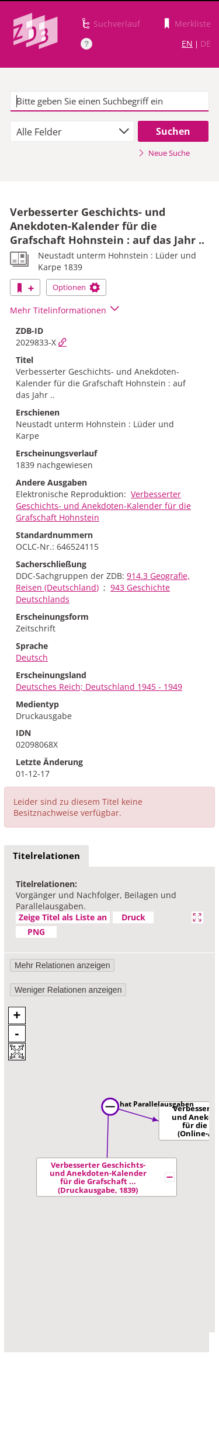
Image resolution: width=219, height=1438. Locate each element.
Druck (133, 917)
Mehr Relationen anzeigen (62, 965)
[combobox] (72, 131)
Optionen (76, 287)
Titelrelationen (46, 855)
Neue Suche (164, 153)
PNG (36, 931)
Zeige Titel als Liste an (63, 917)
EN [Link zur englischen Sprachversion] (187, 43)
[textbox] (109, 101)
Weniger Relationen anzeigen (68, 989)
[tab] (46, 856)
